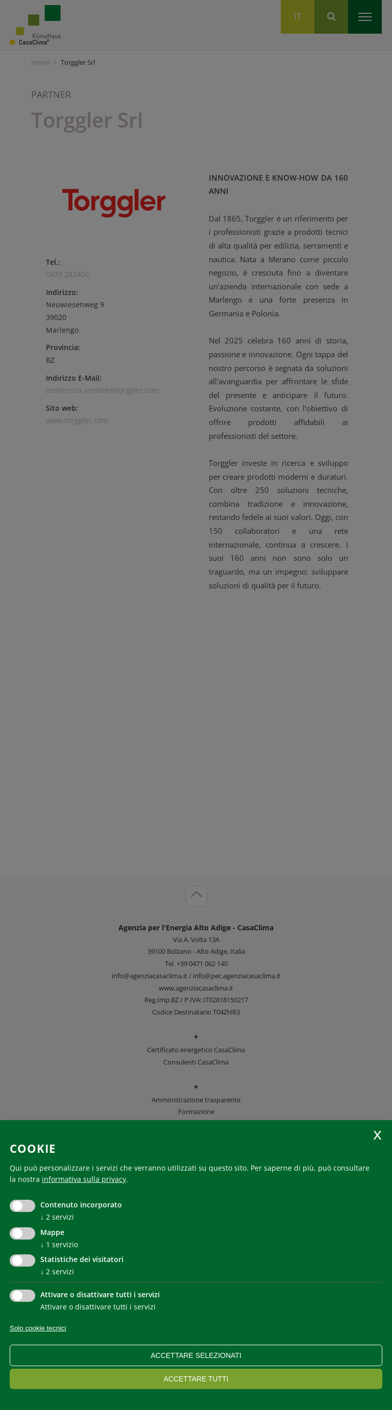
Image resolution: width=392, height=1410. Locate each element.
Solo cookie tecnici (38, 1328)
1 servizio (59, 1244)
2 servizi (57, 1217)
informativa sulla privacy (84, 1179)
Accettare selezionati (196, 1355)
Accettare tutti (195, 1379)
